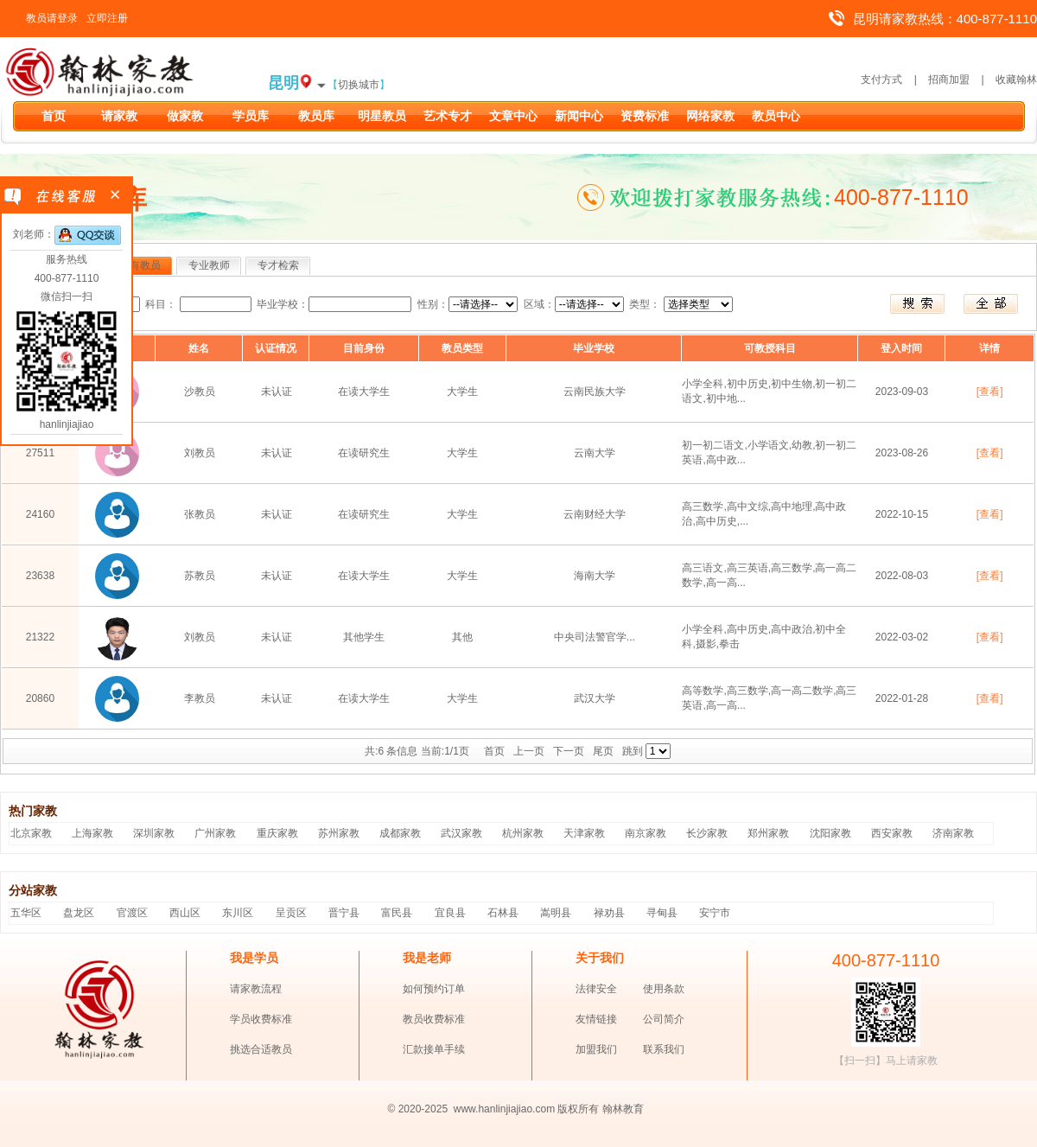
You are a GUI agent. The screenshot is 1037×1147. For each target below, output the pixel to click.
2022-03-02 (901, 637)
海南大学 (594, 576)
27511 (40, 453)
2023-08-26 (901, 453)
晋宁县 (343, 913)
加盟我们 (596, 1049)
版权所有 (578, 1109)
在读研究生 (364, 453)
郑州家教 (768, 833)
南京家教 (645, 833)
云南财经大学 (594, 514)
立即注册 (107, 18)
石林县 (502, 913)
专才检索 (278, 265)
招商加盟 (949, 79)
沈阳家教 (830, 833)
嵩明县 (555, 913)
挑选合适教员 (261, 1049)
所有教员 (140, 265)
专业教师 (209, 265)
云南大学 (594, 453)
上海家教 (92, 833)
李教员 (199, 698)
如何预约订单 (434, 989)
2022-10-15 (901, 514)
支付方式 (881, 79)
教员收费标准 (434, 1019)
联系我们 (663, 1049)
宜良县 (450, 913)
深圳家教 (154, 833)
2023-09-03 (901, 392)
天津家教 (584, 833)
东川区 (237, 913)
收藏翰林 (1016, 79)
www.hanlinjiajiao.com (506, 1109)
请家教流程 (256, 989)
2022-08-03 (901, 576)
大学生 (462, 392)
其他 (462, 637)
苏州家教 (338, 833)
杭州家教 (523, 833)
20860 (40, 698)
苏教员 (199, 576)
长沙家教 (707, 833)
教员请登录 (52, 18)
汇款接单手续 (434, 1049)
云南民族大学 (594, 392)
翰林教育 (623, 1109)
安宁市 (714, 913)
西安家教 (892, 833)
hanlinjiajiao (67, 424)
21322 (40, 637)
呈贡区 (291, 913)
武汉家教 (461, 833)
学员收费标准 (261, 1019)
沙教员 (199, 392)
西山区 (184, 913)
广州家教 (215, 833)
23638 (40, 576)
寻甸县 (662, 913)
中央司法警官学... (594, 637)
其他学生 (364, 637)
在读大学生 (364, 392)
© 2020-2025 (418, 1109)
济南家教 (953, 833)
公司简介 (663, 1019)
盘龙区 (78, 913)
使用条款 (663, 989)
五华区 (25, 913)
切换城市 (358, 85)
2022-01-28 (901, 698)
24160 (40, 514)
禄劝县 (609, 913)
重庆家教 (277, 833)
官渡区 (132, 913)
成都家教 (400, 833)
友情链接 (596, 1019)
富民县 (396, 913)
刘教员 (199, 453)
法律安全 (596, 989)
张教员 (199, 514)
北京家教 (31, 833)
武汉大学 (594, 698)
